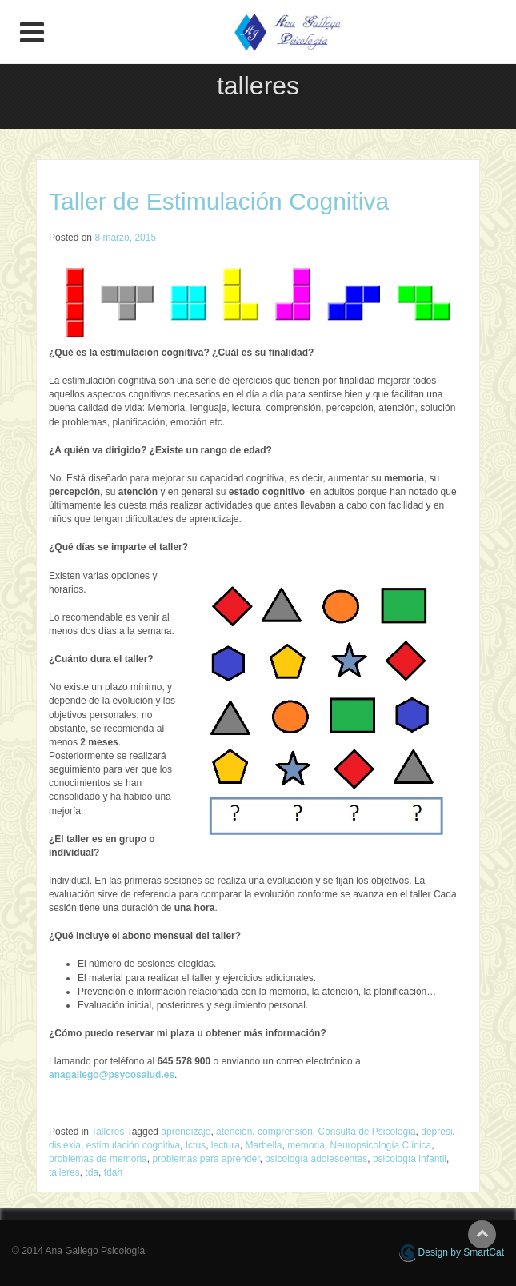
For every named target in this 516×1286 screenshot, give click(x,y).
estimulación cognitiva (133, 1145)
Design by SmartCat (451, 1253)
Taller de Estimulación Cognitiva (219, 201)
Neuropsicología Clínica (381, 1145)
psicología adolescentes (316, 1158)
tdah (113, 1172)
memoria (306, 1145)
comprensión (285, 1131)
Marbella (264, 1145)
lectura (225, 1145)
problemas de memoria (98, 1158)
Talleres (107, 1131)
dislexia (65, 1145)
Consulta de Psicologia (366, 1131)
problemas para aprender (205, 1158)
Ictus (196, 1145)
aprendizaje (185, 1131)
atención (234, 1131)
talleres (64, 1172)
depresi (436, 1131)
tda (91, 1172)
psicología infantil (409, 1158)
